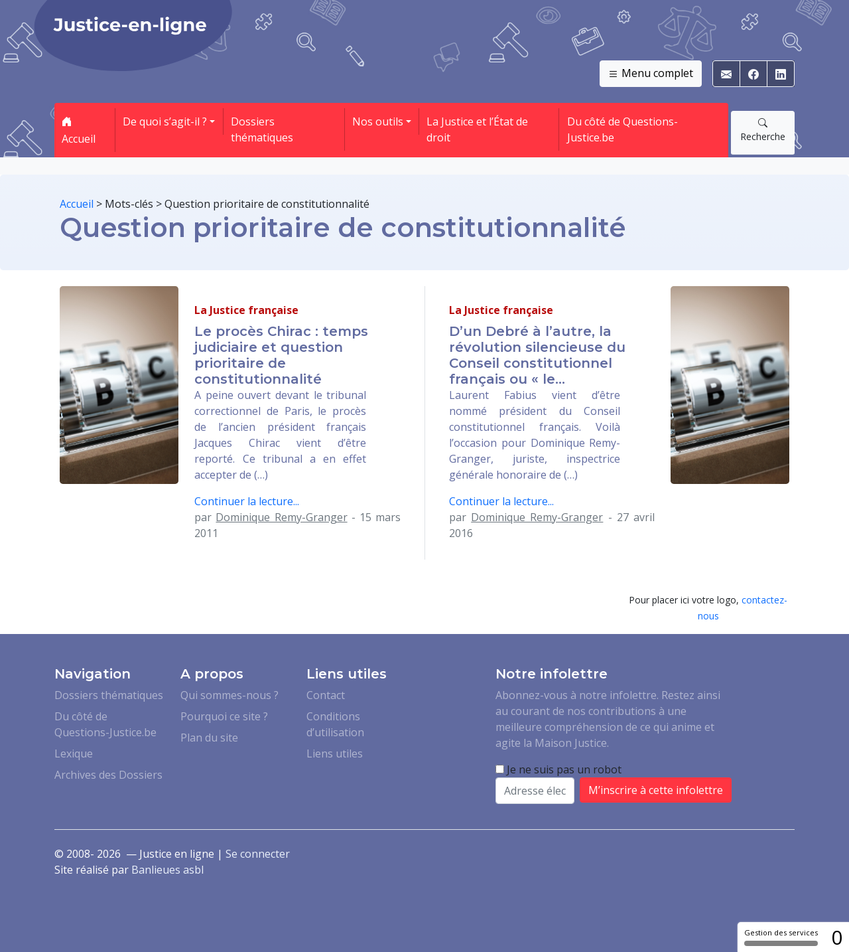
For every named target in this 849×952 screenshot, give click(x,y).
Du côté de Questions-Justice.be (622, 129)
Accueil (79, 130)
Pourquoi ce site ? (224, 716)
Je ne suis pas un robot (558, 769)
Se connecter (258, 853)
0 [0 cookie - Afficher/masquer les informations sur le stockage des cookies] (836, 937)
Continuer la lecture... (246, 501)
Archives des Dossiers (108, 774)
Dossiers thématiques (262, 129)
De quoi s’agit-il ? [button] (165, 121)
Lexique (73, 753)
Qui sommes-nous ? (229, 695)
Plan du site (209, 737)
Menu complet (650, 74)
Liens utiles (334, 753)
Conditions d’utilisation (335, 724)
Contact (325, 695)
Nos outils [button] (377, 121)
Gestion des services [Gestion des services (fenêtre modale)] (781, 936)
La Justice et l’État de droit (477, 129)
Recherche (762, 129)
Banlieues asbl (167, 869)
